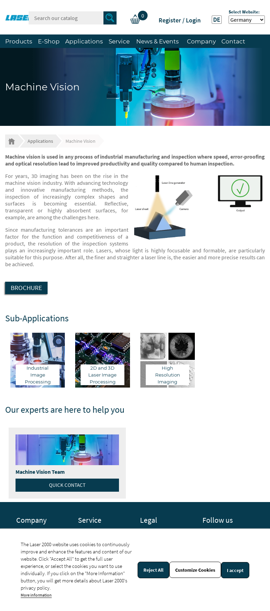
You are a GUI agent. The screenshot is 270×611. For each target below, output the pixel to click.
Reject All (153, 570)
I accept (235, 570)
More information (36, 595)
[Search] (73, 17)
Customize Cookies (195, 570)
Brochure (26, 288)
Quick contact (67, 485)
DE (216, 19)
